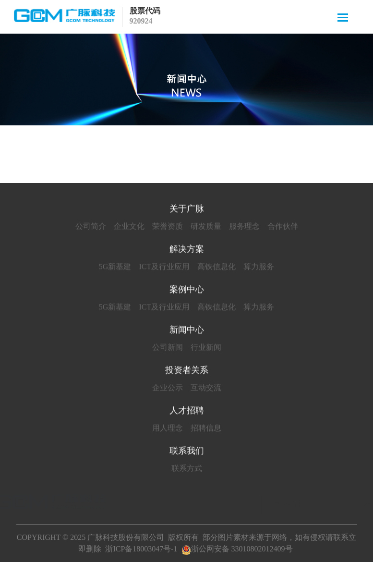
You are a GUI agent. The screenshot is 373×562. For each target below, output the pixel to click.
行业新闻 (206, 348)
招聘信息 (206, 429)
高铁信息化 (216, 268)
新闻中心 (186, 331)
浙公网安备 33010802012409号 (237, 549)
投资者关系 (186, 371)
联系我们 (186, 452)
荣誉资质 (167, 227)
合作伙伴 (282, 227)
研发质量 (206, 227)
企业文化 (129, 227)
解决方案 (186, 250)
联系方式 (186, 469)
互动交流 (206, 389)
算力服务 (258, 268)
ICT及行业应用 (164, 268)
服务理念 (244, 227)
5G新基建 (115, 268)
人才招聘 (186, 411)
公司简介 (90, 227)
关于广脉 (186, 210)
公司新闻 (167, 348)
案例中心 (186, 290)
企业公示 (167, 389)
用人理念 (167, 429)
